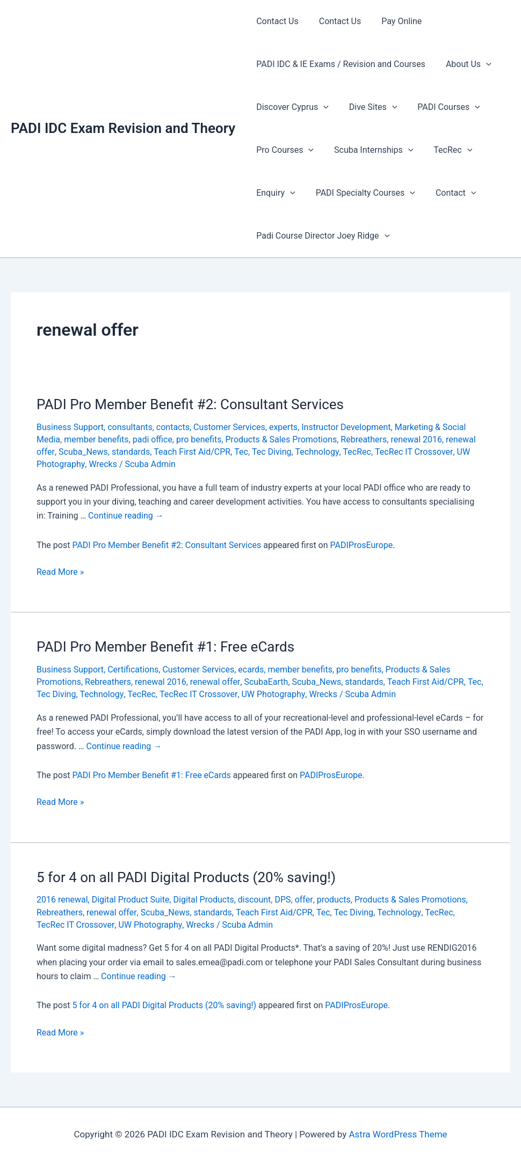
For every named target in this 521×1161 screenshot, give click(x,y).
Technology (316, 452)
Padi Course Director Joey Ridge (321, 236)
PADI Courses (440, 107)
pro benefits (199, 439)
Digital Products (203, 899)
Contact (448, 193)
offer (304, 899)
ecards (251, 669)
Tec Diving (271, 452)
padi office (152, 439)
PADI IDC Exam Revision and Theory (123, 128)
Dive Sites (368, 107)
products (333, 899)
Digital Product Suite (131, 899)
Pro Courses (283, 150)
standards (130, 452)
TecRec (444, 150)
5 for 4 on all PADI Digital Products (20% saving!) (186, 877)
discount (254, 899)
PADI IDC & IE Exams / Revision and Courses (339, 64)
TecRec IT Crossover (412, 452)
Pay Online (393, 21)
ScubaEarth (266, 682)
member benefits (96, 439)
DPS (283, 899)
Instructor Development (347, 427)
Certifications (132, 669)
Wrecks (103, 464)
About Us (464, 64)
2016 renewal (62, 899)
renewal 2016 (417, 439)
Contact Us (276, 21)
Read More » (60, 572)
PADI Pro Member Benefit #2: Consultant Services (190, 404)
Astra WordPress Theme (398, 1134)
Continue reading (126, 516)
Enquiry (274, 193)
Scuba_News (82, 452)
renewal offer (215, 682)
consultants (130, 427)
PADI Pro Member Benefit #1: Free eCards (165, 647)
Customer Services (229, 427)
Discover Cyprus (291, 107)
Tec (241, 452)
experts (283, 427)
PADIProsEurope (361, 545)
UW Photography (271, 694)
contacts (173, 427)
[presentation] (481, 64)
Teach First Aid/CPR (191, 452)
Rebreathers (364, 439)
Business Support (70, 427)
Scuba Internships (368, 150)
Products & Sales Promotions (281, 439)
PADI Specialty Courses (360, 193)
